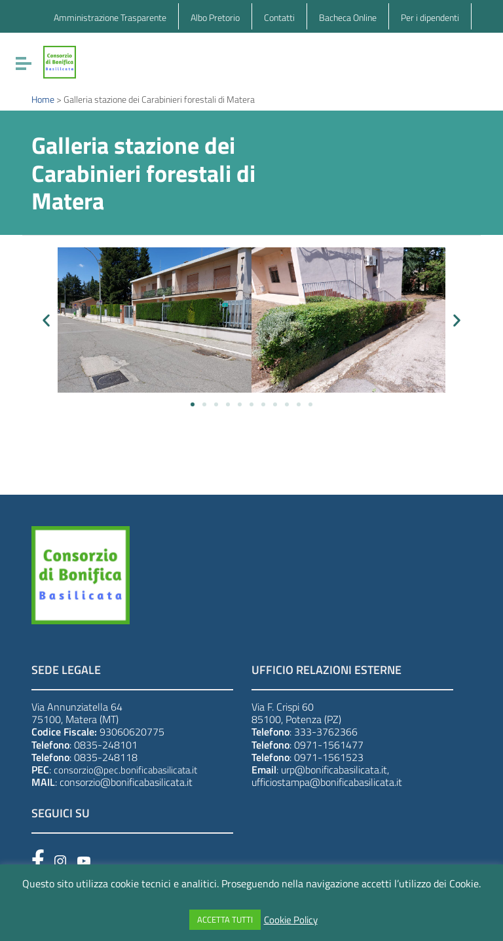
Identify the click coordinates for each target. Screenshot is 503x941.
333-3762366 (326, 731)
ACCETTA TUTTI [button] (225, 919)
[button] (46, 320)
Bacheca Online (348, 17)
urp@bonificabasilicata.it (334, 769)
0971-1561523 (328, 757)
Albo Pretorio (215, 17)
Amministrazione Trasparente (110, 17)
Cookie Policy (291, 920)
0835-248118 (106, 757)
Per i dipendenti (430, 17)
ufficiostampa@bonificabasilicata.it (327, 782)
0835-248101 (106, 745)
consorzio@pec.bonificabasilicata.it (125, 769)
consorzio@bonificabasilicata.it (126, 782)
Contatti (279, 17)
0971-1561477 (328, 745)
